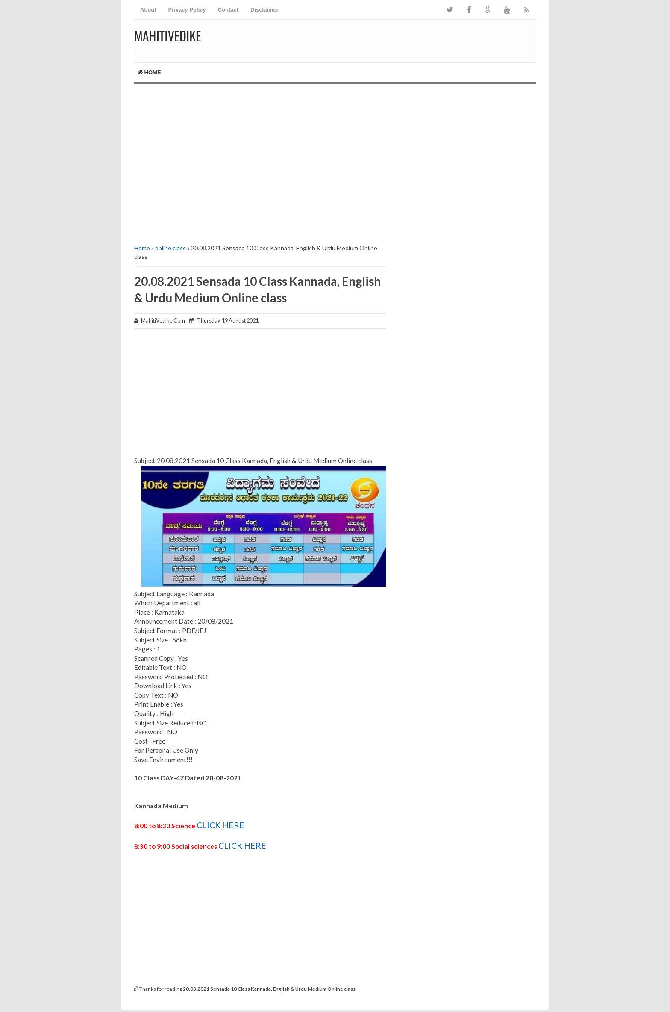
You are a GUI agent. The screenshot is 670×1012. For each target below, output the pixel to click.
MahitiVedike (167, 35)
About (148, 9)
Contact (228, 9)
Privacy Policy (187, 9)
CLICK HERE (220, 825)
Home (149, 72)
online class (170, 248)
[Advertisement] (335, 156)
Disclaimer (264, 9)
